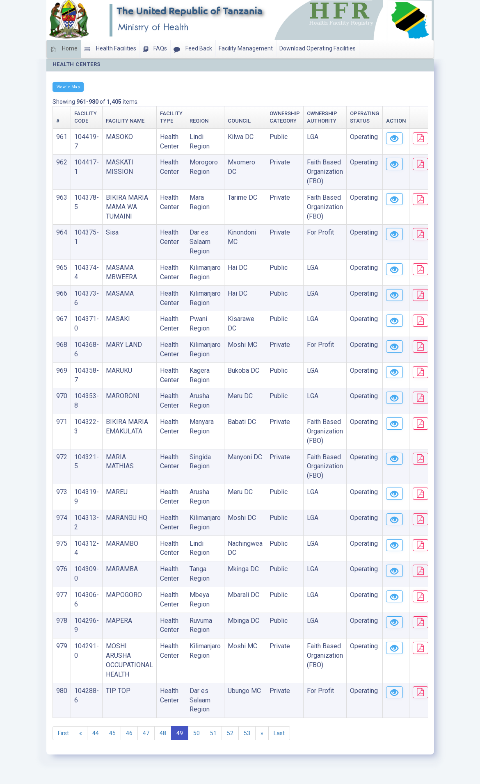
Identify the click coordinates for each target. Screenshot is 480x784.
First (63, 733)
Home (64, 49)
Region (199, 121)
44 (95, 733)
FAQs (155, 49)
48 (163, 733)
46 (129, 733)
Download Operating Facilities (317, 48)
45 (112, 733)
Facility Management (246, 48)
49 (179, 733)
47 (146, 733)
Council (239, 121)
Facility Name (125, 121)
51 (213, 733)
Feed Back (193, 49)
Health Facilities (110, 49)
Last (279, 733)
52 (230, 733)
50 (196, 733)
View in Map (68, 86)
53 (247, 733)
